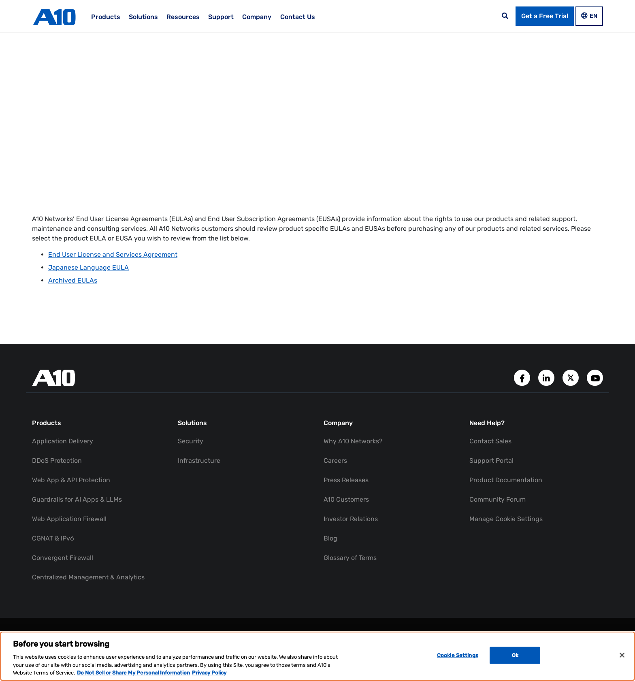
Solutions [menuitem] (143, 17)
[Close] (622, 655)
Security (190, 441)
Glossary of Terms (350, 558)
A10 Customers (346, 499)
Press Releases (346, 480)
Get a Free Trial (544, 16)
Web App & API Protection (71, 480)
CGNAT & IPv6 (53, 538)
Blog (330, 538)
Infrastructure (199, 460)
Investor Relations (351, 519)
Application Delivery (62, 441)
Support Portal (491, 460)
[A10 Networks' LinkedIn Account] (547, 377)
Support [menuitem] (221, 17)
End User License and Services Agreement (112, 254)
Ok (515, 655)
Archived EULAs (72, 280)
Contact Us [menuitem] (297, 17)
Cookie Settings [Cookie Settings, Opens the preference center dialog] (457, 655)
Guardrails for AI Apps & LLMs (77, 499)
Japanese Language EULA (88, 267)
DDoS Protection (57, 460)
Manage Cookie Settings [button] (506, 519)
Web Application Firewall (69, 519)
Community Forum (497, 499)
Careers (335, 460)
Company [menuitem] (256, 17)
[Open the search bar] (505, 16)
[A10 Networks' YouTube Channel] (595, 377)
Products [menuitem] (105, 17)
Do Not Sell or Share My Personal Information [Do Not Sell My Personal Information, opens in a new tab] (133, 673)
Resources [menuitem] (183, 17)
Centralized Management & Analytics (88, 577)
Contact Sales (490, 441)
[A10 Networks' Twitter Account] (571, 377)
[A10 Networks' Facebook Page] (523, 377)
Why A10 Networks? (353, 441)
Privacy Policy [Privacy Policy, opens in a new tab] (209, 673)
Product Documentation (505, 480)
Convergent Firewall (62, 558)
